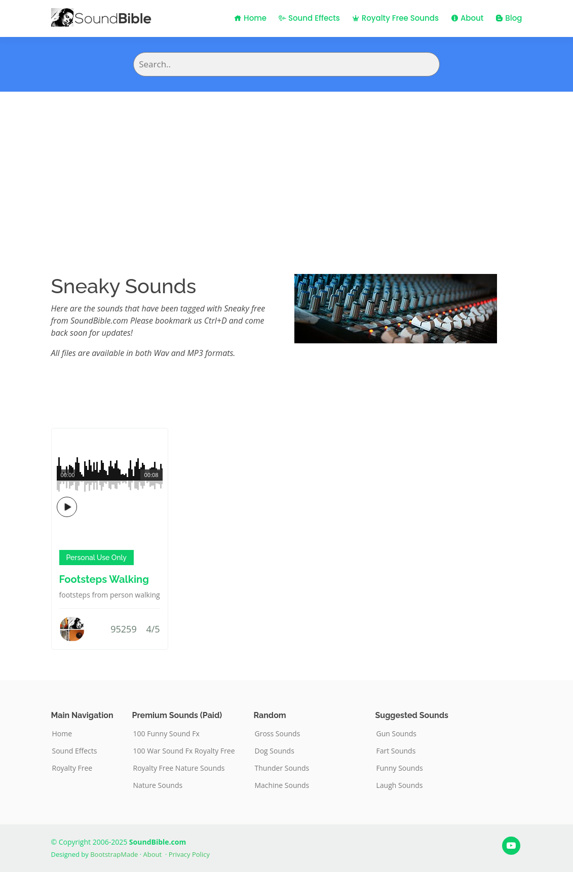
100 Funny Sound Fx (166, 733)
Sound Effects (309, 18)
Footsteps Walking (104, 579)
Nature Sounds (158, 785)
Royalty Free (72, 768)
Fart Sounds (396, 751)
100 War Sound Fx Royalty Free (184, 751)
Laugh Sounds (399, 785)
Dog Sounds (274, 751)
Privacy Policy (189, 854)
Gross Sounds (277, 733)
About (467, 18)
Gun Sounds (396, 733)
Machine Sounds (282, 785)
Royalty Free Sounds (395, 18)
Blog (508, 18)
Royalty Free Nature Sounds (179, 768)
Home (250, 18)
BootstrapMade (114, 854)
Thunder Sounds (282, 768)
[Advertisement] (286, 168)
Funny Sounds (399, 768)
